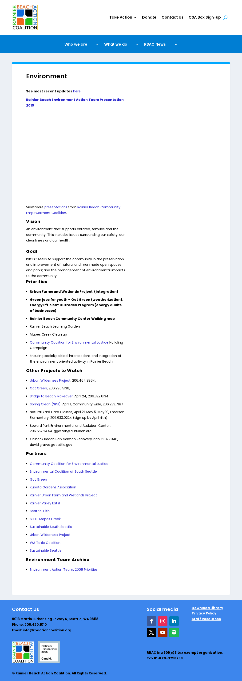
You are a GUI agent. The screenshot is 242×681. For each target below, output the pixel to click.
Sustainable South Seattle (51, 526)
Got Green (38, 388)
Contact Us (172, 17)
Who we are (75, 45)
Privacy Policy (204, 613)
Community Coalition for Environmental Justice (69, 342)
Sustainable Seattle (46, 550)
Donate (149, 17)
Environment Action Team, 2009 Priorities (64, 569)
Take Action (120, 17)
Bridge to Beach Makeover (51, 396)
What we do (115, 45)
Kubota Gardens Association (53, 487)
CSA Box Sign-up (205, 17)
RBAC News (155, 45)
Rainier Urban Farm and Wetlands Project (63, 495)
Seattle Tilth (40, 511)
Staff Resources (206, 619)
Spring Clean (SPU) (45, 404)
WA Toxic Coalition (45, 542)
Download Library (207, 608)
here (77, 91)
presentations (55, 207)
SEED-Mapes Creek (45, 519)
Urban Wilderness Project (50, 380)
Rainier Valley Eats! (45, 503)
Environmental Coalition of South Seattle (63, 471)
